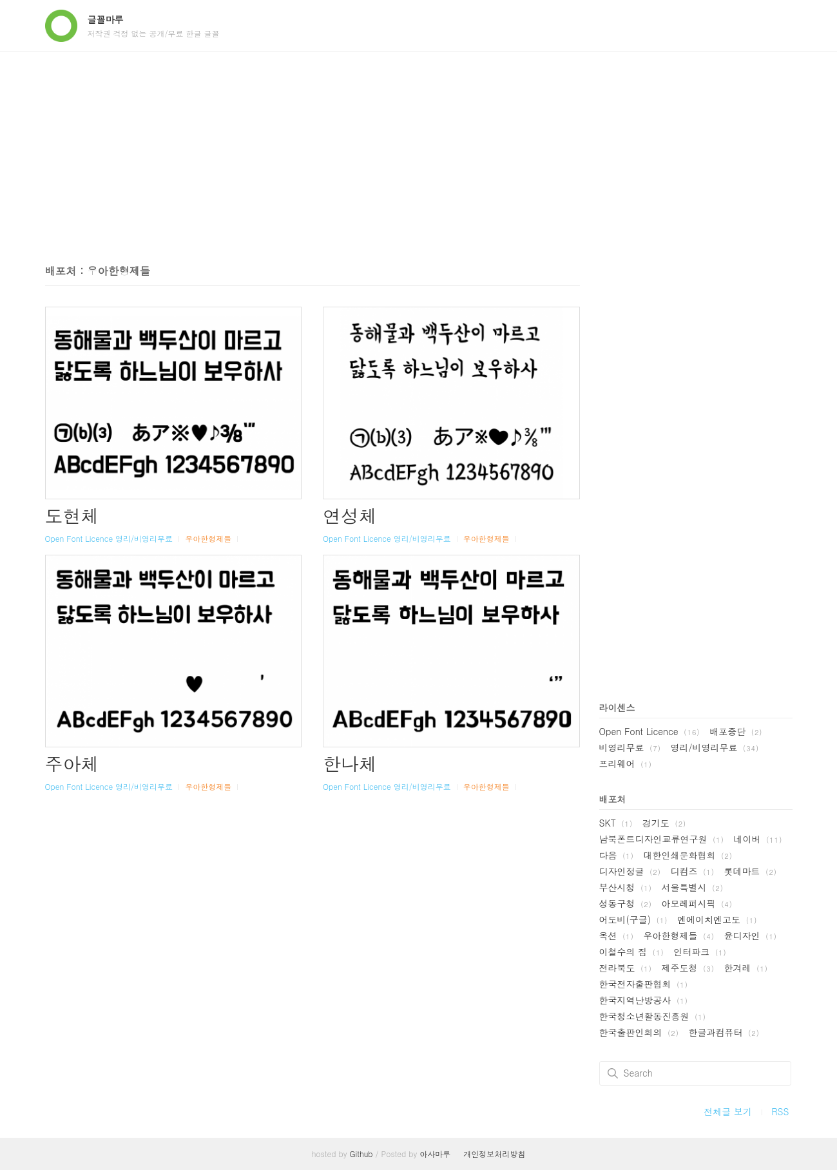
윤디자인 (750, 935)
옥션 (616, 935)
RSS (780, 1111)
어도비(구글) (633, 919)
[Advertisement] (418, 149)
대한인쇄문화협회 (688, 855)
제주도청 (688, 967)
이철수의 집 (631, 951)
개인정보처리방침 (494, 1153)
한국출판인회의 (639, 1032)
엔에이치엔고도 (717, 919)
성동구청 (625, 903)
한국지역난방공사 (643, 999)
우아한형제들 (208, 538)
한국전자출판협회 (643, 983)
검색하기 (613, 1073)
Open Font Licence (79, 538)
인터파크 (699, 951)
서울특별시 (693, 887)
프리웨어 (625, 763)
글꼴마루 (106, 19)
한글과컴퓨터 (724, 1032)
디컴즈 (693, 871)
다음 (616, 855)
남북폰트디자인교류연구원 (661, 838)
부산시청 (625, 887)
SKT (616, 822)
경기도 (664, 822)
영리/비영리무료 (144, 538)
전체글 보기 (728, 1111)
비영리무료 (630, 747)
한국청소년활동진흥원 (652, 1016)
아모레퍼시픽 (697, 903)
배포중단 (735, 731)
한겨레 (746, 967)
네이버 (758, 838)
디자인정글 (630, 871)
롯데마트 (750, 871)
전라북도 (625, 967)
